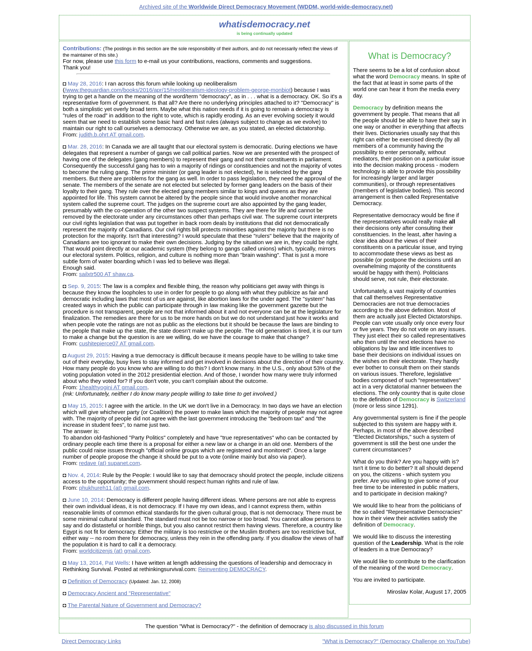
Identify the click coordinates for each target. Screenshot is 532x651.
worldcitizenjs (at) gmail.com (114, 551)
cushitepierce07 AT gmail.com (116, 343)
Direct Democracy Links (91, 641)
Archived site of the (266, 6)
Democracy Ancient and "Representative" (119, 593)
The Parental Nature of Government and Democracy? (134, 605)
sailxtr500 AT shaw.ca (106, 274)
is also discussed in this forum (346, 626)
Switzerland (451, 399)
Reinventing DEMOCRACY (231, 569)
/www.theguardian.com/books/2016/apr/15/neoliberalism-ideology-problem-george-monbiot (178, 90)
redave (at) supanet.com (109, 463)
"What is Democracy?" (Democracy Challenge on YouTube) (396, 641)
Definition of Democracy (97, 581)
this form (125, 61)
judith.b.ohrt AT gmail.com (111, 134)
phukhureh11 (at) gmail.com (114, 487)
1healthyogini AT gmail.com (113, 387)
